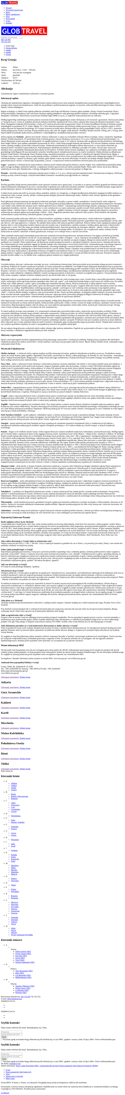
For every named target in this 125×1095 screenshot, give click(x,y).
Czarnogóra (15, 809)
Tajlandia (14, 917)
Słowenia (14, 904)
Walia (13, 928)
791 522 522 (6, 42)
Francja (14, 829)
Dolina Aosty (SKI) (22, 988)
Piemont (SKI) (21, 993)
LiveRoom (5, 1093)
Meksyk (14, 874)
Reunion (14, 896)
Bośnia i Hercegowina (19, 796)
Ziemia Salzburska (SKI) (25, 962)
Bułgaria (14, 798)
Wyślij (4, 1037)
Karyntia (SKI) (21, 956)
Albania (14, 783)
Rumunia (14, 898)
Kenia (13, 857)
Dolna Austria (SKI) (23, 951)
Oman (13, 885)
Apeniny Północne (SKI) (24, 986)
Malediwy (15, 866)
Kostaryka (15, 859)
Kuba (13, 861)
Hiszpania (15, 840)
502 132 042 (6, 40)
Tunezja (14, 922)
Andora (14, 786)
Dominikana (16, 816)
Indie (13, 844)
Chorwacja (15, 805)
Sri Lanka (15, 907)
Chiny (13, 803)
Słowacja (14, 902)
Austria (14, 790)
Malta (13, 868)
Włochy (14, 933)
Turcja (13, 924)
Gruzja (8, 54)
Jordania (14, 850)
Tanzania (14, 920)
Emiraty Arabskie (17, 822)
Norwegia (15, 881)
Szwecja (14, 913)
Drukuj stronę (24, 677)
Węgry (13, 930)
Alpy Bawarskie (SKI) (24, 971)
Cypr (13, 807)
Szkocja (14, 909)
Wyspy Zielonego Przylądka (22, 935)
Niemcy (14, 879)
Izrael (13, 846)
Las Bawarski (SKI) (23, 975)
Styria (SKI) (20, 958)
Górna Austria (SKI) (23, 954)
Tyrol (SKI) (19, 960)
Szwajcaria (15, 911)
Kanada (14, 855)
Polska (13, 889)
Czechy (14, 811)
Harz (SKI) (19, 973)
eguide (8, 50)
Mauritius (14, 872)
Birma (13, 794)
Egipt (13, 820)
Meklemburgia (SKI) (23, 977)
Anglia (13, 788)
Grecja (13, 833)
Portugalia (15, 891)
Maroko (14, 870)
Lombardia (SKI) (22, 990)
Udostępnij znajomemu (10, 677)
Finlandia (14, 827)
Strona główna (11, 48)
